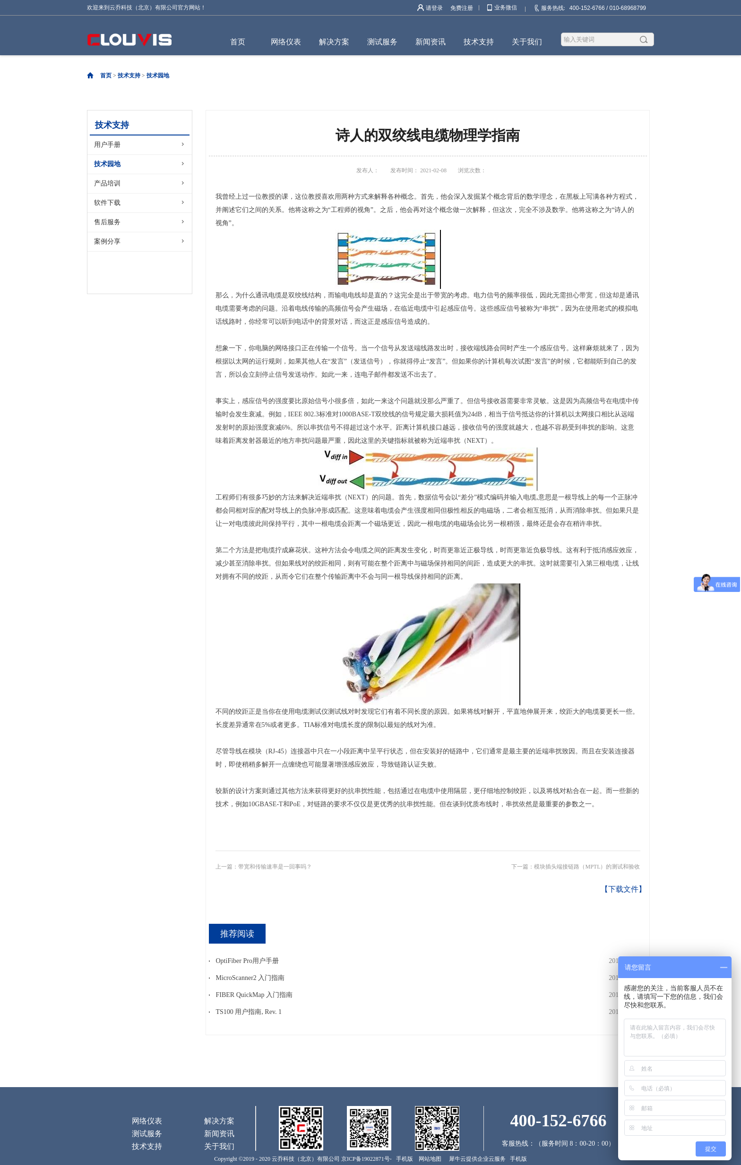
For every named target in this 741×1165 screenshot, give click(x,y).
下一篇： (575, 866)
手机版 (403, 1159)
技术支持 (129, 75)
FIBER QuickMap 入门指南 (254, 994)
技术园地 (157, 75)
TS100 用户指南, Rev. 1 (249, 1011)
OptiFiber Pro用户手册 (247, 960)
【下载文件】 (623, 889)
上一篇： (263, 866)
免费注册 (461, 8)
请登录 (434, 8)
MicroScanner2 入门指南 (250, 977)
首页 (237, 42)
